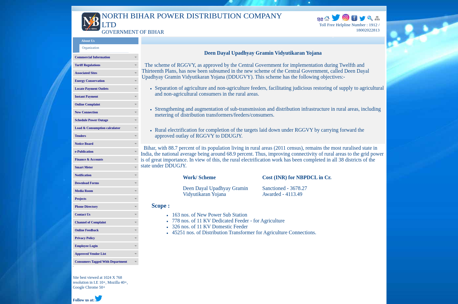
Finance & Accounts (89, 159)
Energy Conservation (90, 81)
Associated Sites (86, 73)
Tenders (80, 136)
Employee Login (86, 246)
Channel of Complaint (90, 222)
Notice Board (84, 143)
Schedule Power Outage (91, 120)
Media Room (84, 191)
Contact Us (83, 214)
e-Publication (84, 151)
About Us (87, 41)
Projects (80, 198)
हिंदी (320, 19)
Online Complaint (87, 104)
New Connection (86, 112)
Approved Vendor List (90, 254)
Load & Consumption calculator (97, 128)
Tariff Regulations (87, 65)
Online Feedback (87, 230)
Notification (83, 175)
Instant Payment (86, 96)
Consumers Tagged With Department (101, 261)
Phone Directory (86, 206)
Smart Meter (84, 167)
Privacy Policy (85, 238)
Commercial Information (92, 57)
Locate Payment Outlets (92, 88)
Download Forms (87, 183)
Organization (90, 47)
